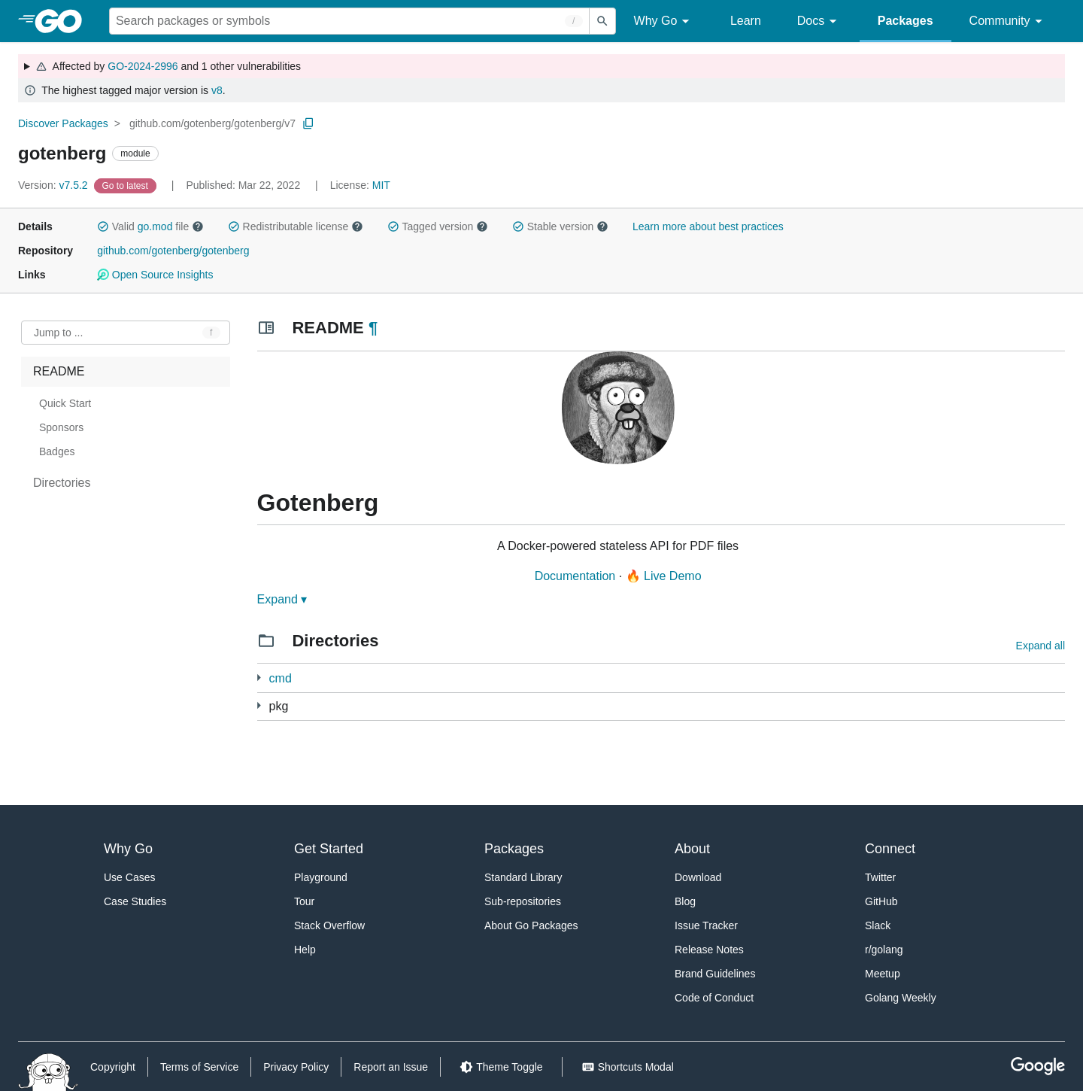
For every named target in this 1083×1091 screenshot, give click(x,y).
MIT (381, 185)
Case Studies (135, 901)
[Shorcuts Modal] (628, 1067)
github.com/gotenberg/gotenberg (173, 251)
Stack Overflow (329, 925)
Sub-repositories (522, 901)
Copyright (112, 1067)
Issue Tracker (706, 925)
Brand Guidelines (715, 974)
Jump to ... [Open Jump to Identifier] (58, 333)
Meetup (882, 974)
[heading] (63, 21)
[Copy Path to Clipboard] (308, 123)
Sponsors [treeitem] (61, 427)
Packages (905, 20)
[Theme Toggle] (501, 1067)
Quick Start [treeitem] (65, 403)
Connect (890, 848)
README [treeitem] (58, 371)
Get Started (328, 848)
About (692, 848)
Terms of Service (199, 1067)
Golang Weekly (900, 998)
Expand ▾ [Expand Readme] (282, 599)
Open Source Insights (155, 275)
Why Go (664, 21)
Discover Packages (63, 123)
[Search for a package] (349, 21)
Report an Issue (390, 1067)
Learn (745, 20)
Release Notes (709, 950)
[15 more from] (259, 705)
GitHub (881, 901)
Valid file (150, 226)
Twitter (880, 877)
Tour (304, 901)
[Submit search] (602, 21)
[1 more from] (259, 677)
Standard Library (523, 877)
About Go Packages (531, 925)
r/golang (884, 950)
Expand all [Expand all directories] (1040, 646)
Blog (685, 901)
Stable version (560, 226)
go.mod (155, 226)
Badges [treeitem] (56, 451)
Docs (819, 21)
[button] (103, 226)
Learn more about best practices (708, 226)
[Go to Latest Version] (126, 185)
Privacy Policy (296, 1067)
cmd (280, 678)
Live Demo (672, 576)
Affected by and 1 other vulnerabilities (168, 66)
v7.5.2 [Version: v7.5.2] (54, 185)
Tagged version (437, 226)
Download (698, 877)
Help (305, 950)
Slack (877, 925)
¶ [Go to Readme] (373, 327)
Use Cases (129, 877)
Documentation (575, 576)
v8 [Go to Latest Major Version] (217, 90)
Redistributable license (295, 226)
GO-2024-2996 (142, 66)
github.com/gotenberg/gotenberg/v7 (212, 123)
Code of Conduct (714, 998)
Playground (320, 877)
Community (1008, 21)
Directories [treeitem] (61, 482)
